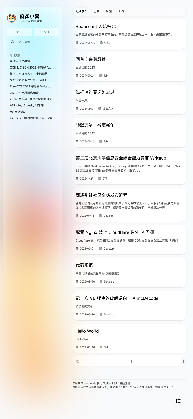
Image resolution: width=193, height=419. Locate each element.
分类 (97, 11)
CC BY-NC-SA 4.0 (130, 387)
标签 (109, 11)
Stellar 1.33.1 (111, 383)
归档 (121, 11)
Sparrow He (88, 383)
